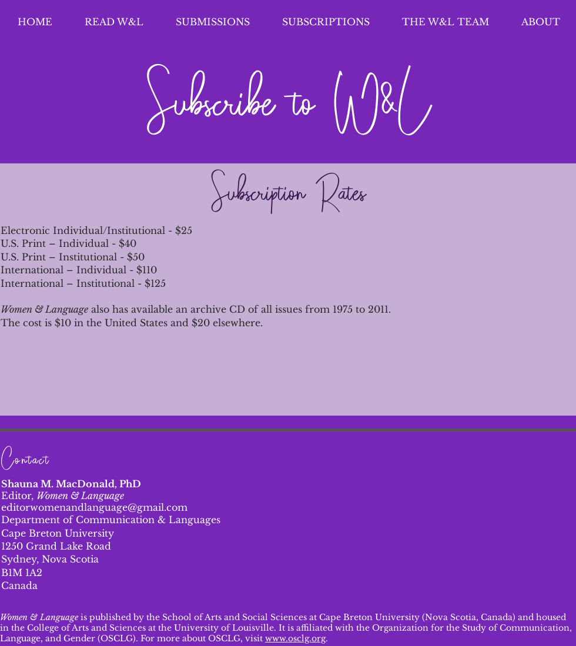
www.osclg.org (295, 638)
